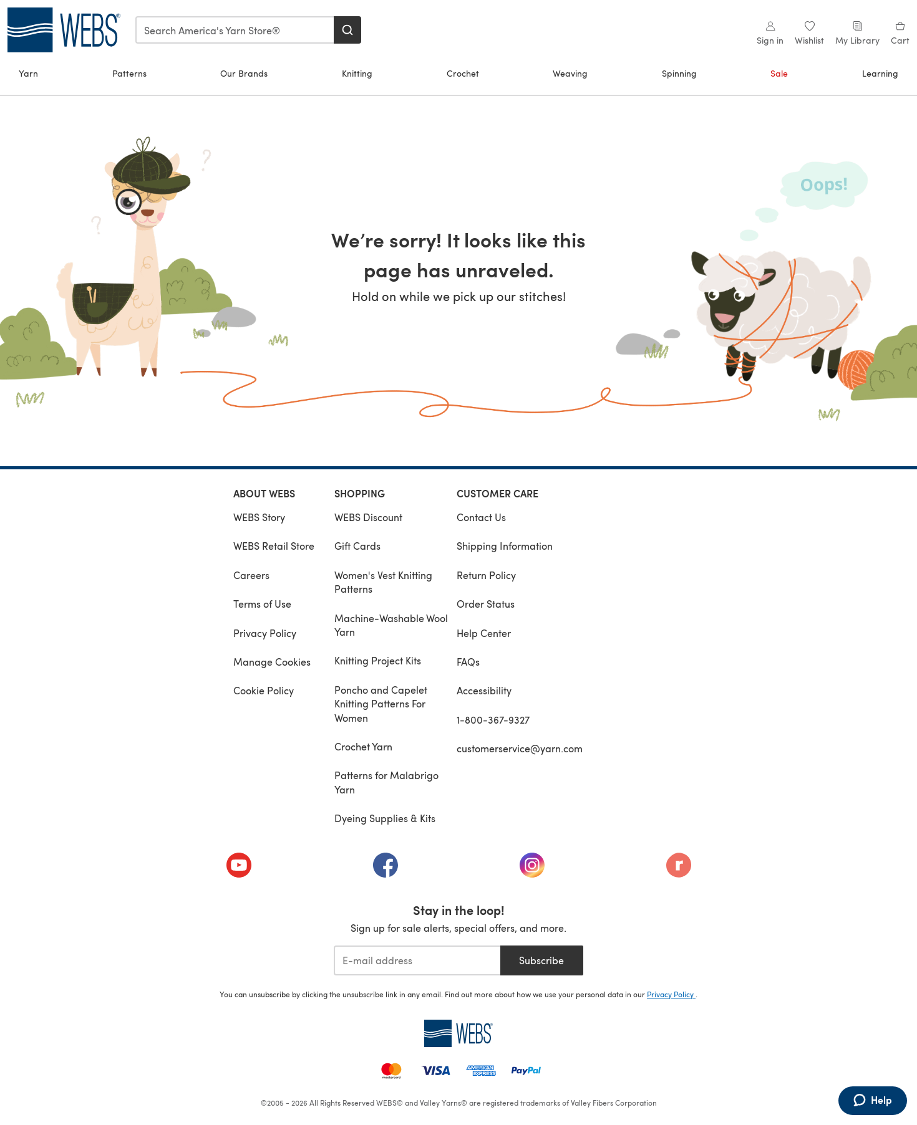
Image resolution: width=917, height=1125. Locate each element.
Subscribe (541, 960)
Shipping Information (505, 545)
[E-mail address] (417, 960)
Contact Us (481, 517)
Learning (880, 73)
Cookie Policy (263, 690)
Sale (779, 73)
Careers (251, 575)
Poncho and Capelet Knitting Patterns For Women (380, 703)
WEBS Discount (368, 517)
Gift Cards (357, 545)
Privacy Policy (264, 632)
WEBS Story (259, 517)
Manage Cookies (272, 661)
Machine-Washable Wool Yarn (391, 624)
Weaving (570, 73)
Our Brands (244, 73)
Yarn (28, 73)
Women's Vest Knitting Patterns (383, 581)
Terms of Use (262, 603)
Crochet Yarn (363, 746)
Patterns (129, 73)
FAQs (468, 661)
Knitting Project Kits (377, 660)
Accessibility (484, 690)
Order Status (486, 603)
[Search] (347, 30)
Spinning (679, 73)
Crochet (463, 73)
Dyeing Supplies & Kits (384, 818)
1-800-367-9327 (493, 719)
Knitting (357, 73)
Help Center (484, 632)
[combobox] (235, 30)
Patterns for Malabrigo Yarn (386, 781)
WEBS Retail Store (273, 545)
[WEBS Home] (458, 1033)
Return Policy (486, 575)
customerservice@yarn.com (520, 748)
